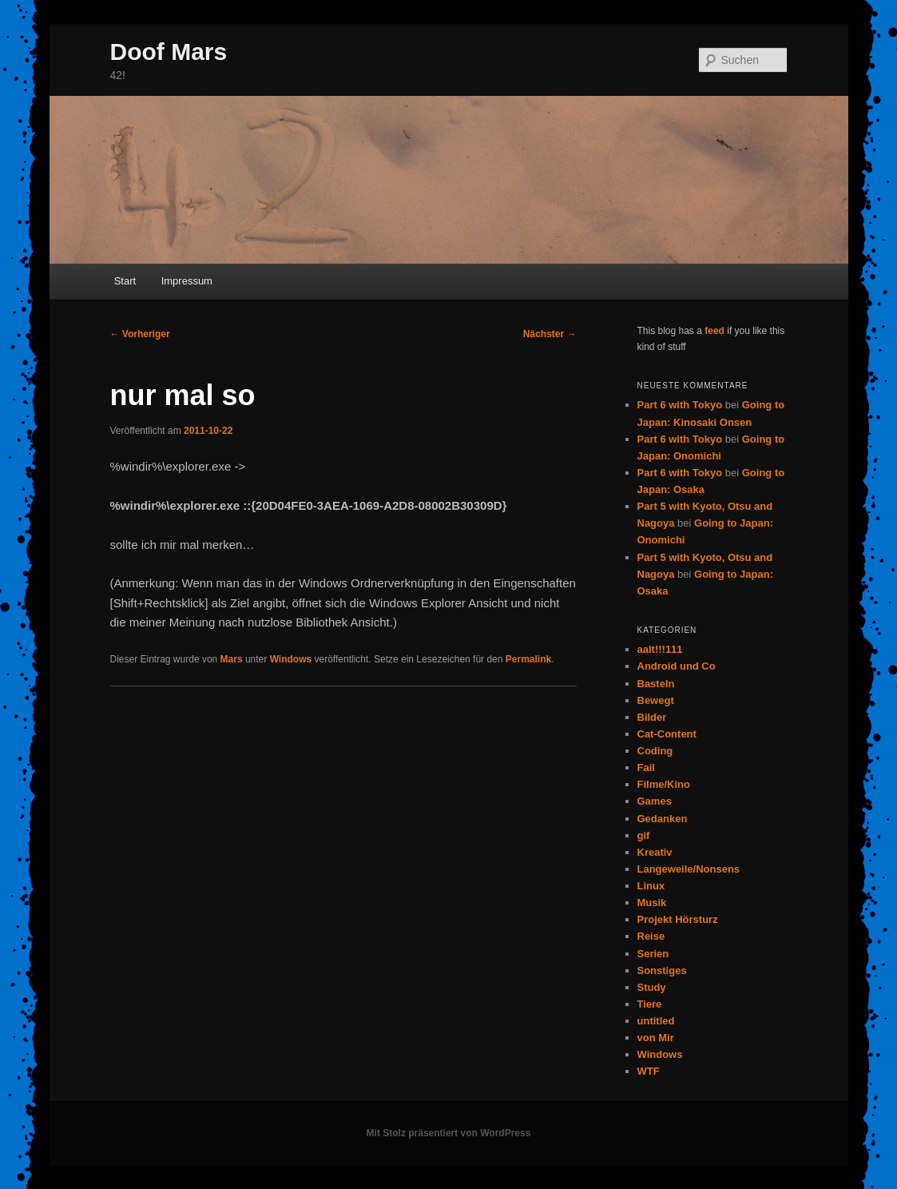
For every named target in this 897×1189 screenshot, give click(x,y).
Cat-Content (667, 734)
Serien (653, 954)
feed (714, 330)
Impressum (186, 281)
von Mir (655, 1038)
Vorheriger (140, 334)
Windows (291, 659)
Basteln (656, 684)
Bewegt (655, 700)
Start (125, 281)
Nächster (550, 334)
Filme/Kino (663, 784)
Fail (646, 767)
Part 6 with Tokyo (680, 405)
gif (643, 835)
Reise (651, 936)
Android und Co (676, 666)
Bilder (652, 717)
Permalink (528, 659)
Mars (231, 659)
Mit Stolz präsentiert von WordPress (449, 1133)
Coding (655, 751)
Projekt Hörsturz (677, 919)
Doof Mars (169, 51)
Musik (652, 903)
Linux (651, 886)
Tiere (649, 1004)
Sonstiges (662, 970)
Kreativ (655, 852)
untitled (656, 1021)
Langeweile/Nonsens (688, 869)
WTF (648, 1071)
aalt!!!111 (660, 649)
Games (654, 801)
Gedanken (662, 819)
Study (651, 987)
